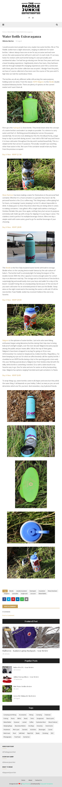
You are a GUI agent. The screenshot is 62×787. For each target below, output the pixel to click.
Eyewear (16, 722)
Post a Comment (8, 615)
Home (4, 32)
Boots (25, 718)
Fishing (6, 718)
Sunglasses (40, 718)
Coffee (31, 722)
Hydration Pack (41, 722)
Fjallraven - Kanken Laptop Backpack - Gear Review (25, 650)
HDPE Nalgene (38, 82)
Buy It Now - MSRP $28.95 (11, 227)
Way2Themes (26, 784)
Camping (39, 715)
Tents (32, 718)
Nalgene (5, 340)
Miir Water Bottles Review (22, 686)
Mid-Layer (16, 729)
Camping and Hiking (10, 715)
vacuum (33, 593)
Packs (12, 718)
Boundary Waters (20, 726)
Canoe (50, 729)
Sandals (24, 729)
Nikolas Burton (8, 41)
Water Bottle (11, 32)
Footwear (48, 715)
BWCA (19, 718)
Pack (14, 733)
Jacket (24, 722)
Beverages (42, 729)
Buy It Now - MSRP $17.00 (11, 154)
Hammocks (49, 726)
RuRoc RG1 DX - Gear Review (23, 667)
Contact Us (38, 780)
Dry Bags (31, 726)
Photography (7, 737)
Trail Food (17, 737)
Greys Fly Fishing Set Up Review (24, 696)
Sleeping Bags (8, 726)
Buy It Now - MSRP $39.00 (11, 300)
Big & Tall (30, 733)
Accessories (22, 715)
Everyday (40, 726)
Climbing (45, 733)
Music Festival (53, 722)
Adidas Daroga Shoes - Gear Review (26, 677)
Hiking (31, 715)
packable (15, 593)
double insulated (21, 591)
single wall (24, 593)
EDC (52, 733)
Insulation (42, 591)
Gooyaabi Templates (46, 784)
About (30, 780)
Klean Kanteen (7, 195)
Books (37, 733)
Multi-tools (7, 733)
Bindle (51, 82)
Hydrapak (16, 128)
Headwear (7, 729)
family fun (26, 737)
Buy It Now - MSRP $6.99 (11, 375)
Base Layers (50, 718)
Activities (33, 729)
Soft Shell (21, 733)
